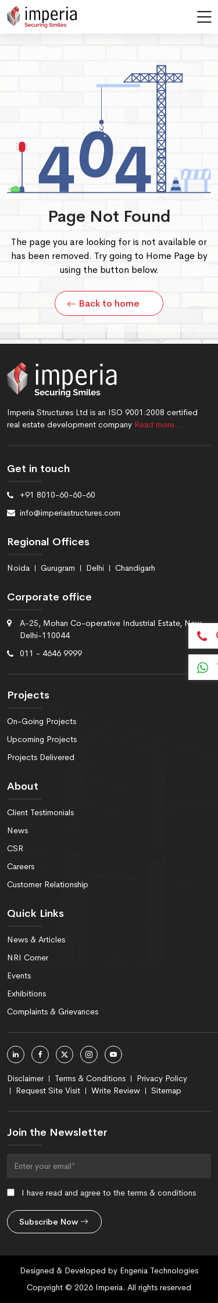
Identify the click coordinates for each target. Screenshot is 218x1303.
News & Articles (36, 939)
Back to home (103, 303)
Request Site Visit (48, 1090)
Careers (20, 866)
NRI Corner (27, 957)
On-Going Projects (41, 721)
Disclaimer (25, 1078)
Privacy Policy (162, 1078)
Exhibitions (26, 993)
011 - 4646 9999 (51, 653)
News (17, 830)
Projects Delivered (40, 757)
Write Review (115, 1090)
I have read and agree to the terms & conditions (109, 1192)
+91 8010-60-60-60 (57, 494)
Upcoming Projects (42, 739)
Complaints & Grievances (52, 1011)
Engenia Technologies (159, 1270)
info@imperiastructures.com (70, 512)
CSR (15, 848)
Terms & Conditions (90, 1078)
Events (19, 975)
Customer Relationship (47, 884)
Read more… (157, 424)
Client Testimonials (40, 812)
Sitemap (166, 1090)
